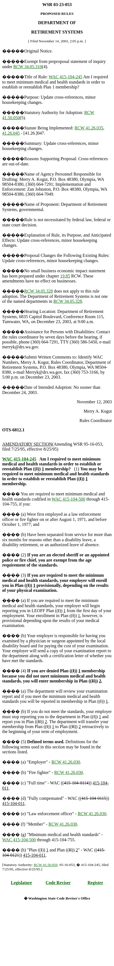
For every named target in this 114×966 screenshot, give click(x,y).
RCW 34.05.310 (27, 66)
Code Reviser (58, 882)
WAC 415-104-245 (65, 76)
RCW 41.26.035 (89, 128)
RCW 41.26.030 (65, 762)
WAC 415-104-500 (68, 499)
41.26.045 (11, 133)
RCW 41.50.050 (46, 865)
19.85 (65, 276)
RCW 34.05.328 (38, 291)
